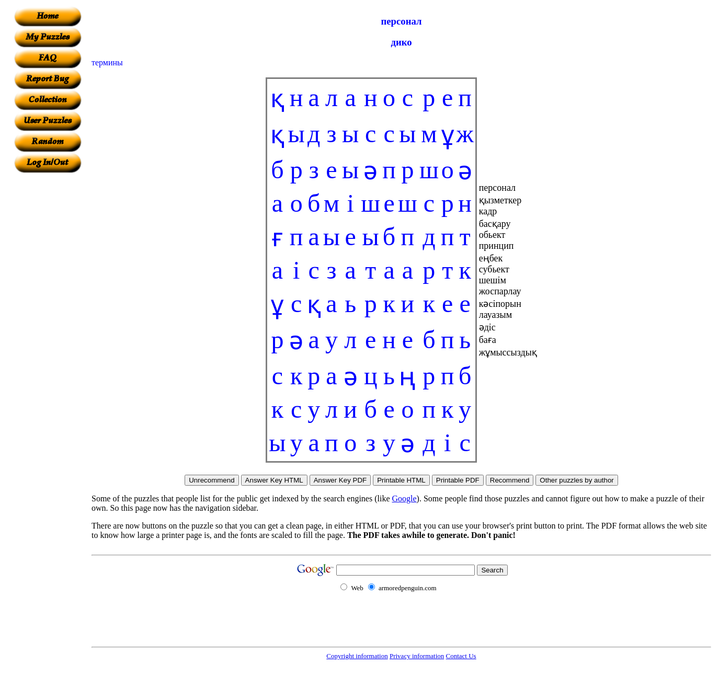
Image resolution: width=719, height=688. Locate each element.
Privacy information (417, 656)
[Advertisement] (47, 330)
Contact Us (461, 656)
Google (404, 498)
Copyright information (356, 656)
